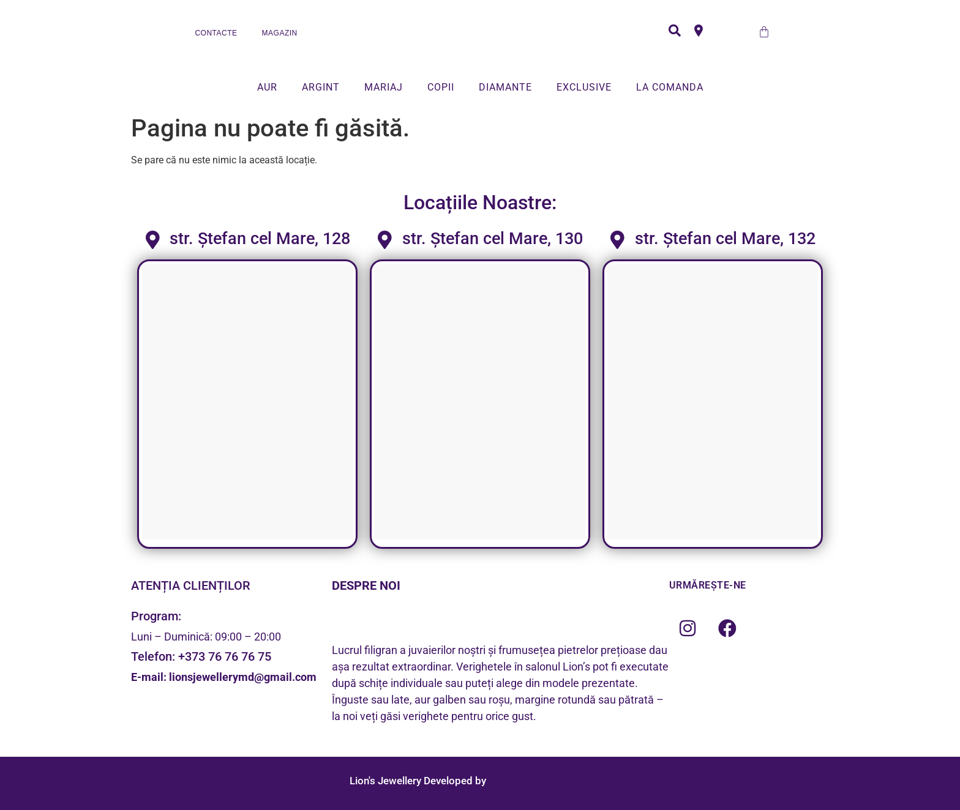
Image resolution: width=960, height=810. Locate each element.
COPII (440, 87)
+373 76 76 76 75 (224, 656)
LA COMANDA (669, 87)
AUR (267, 87)
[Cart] (764, 31)
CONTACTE (216, 33)
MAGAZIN (280, 33)
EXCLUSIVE (584, 87)
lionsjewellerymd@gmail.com (243, 677)
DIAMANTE (505, 87)
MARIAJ (383, 87)
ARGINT (321, 87)
